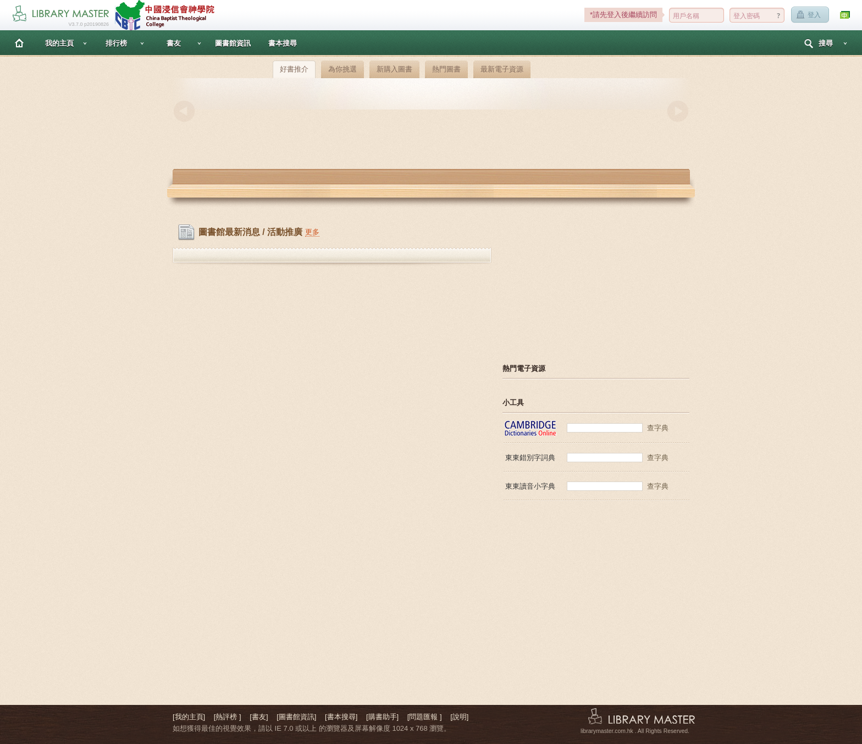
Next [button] (678, 111)
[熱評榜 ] (227, 717)
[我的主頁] (189, 717)
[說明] (459, 717)
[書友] (259, 717)
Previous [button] (184, 111)
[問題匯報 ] (424, 717)
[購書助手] (382, 717)
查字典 (657, 428)
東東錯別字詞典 (530, 457)
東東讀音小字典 (530, 486)
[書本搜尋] (341, 717)
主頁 (19, 42)
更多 (312, 232)
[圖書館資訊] (296, 717)
